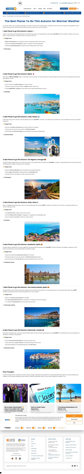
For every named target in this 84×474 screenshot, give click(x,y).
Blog (44, 8)
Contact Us (33, 443)
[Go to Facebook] (75, 3)
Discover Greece (8, 134)
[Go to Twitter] (77, 3)
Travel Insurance (27, 8)
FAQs (32, 446)
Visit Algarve (7, 177)
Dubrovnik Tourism (9, 347)
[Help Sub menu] (36, 8)
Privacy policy (34, 448)
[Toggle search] (77, 8)
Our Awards (49, 8)
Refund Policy (34, 453)
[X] (5, 426)
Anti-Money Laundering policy (37, 455)
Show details (61, 471)
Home (4, 16)
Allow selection (74, 463)
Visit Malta (7, 91)
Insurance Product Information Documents (72, 453)
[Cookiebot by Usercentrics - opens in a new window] (7, 472)
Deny (74, 466)
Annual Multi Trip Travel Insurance (70, 442)
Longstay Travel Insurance (71, 447)
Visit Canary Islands (9, 305)
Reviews (40, 8)
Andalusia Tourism (9, 262)
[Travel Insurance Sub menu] (31, 8)
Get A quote (73, 8)
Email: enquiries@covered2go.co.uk (54, 454)
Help (35, 8)
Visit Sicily (7, 220)
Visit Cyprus (7, 48)
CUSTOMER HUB (64, 8)
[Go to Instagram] (79, 3)
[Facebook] (3, 426)
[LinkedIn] (8, 426)
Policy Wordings (69, 449)
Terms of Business (69, 455)
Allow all (74, 459)
